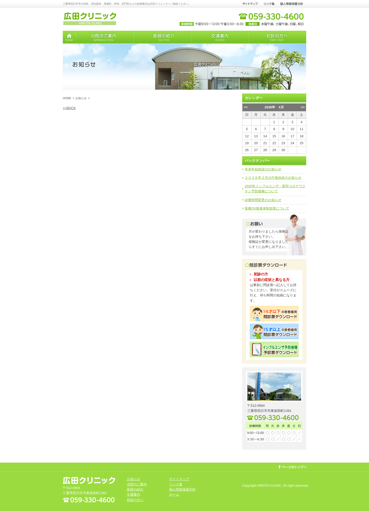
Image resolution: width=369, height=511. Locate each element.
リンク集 (175, 484)
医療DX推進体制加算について (267, 208)
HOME (67, 98)
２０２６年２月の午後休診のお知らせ (273, 178)
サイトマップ (179, 479)
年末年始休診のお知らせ (263, 169)
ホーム (174, 494)
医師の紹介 (135, 489)
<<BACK (69, 108)
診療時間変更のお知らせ (263, 200)
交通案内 (133, 494)
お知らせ (81, 98)
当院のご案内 (137, 484)
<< (246, 107)
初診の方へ (135, 500)
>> (303, 107)
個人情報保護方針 (182, 489)
